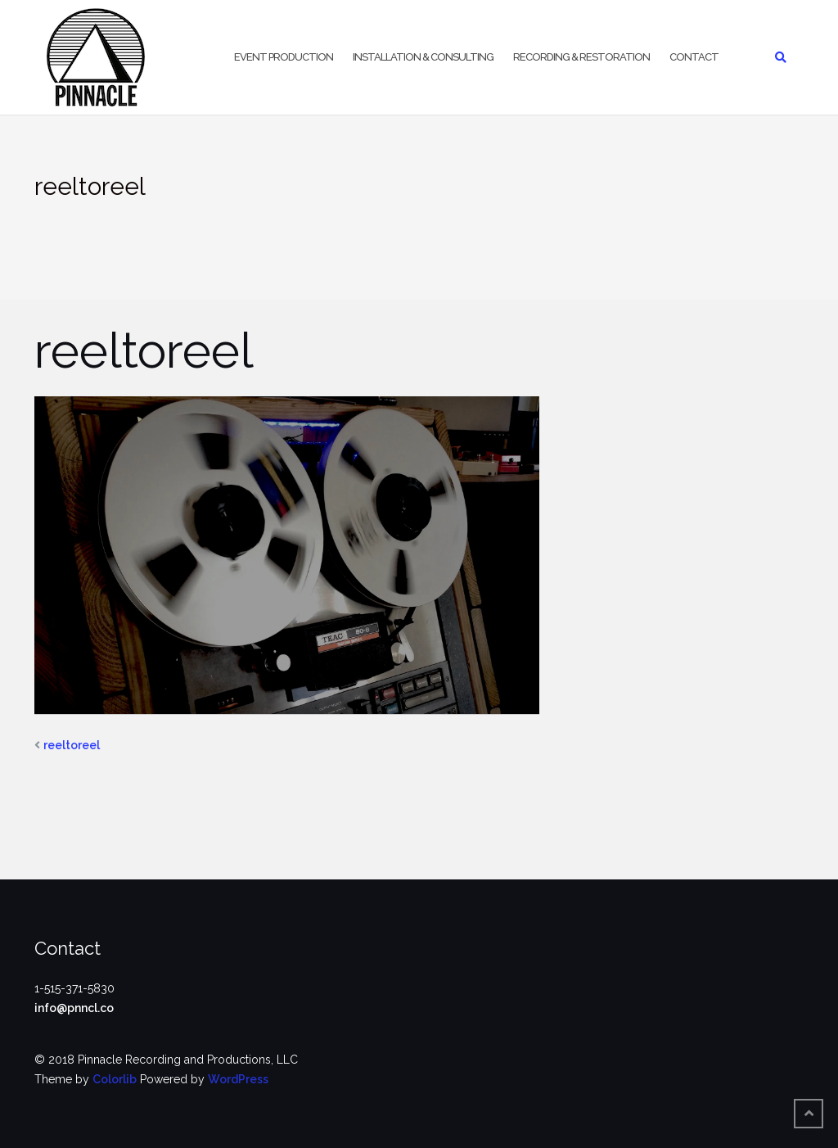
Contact (694, 57)
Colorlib (114, 1079)
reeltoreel (71, 745)
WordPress (238, 1079)
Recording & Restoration (581, 57)
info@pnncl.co (74, 1008)
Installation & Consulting (423, 57)
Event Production (283, 57)
